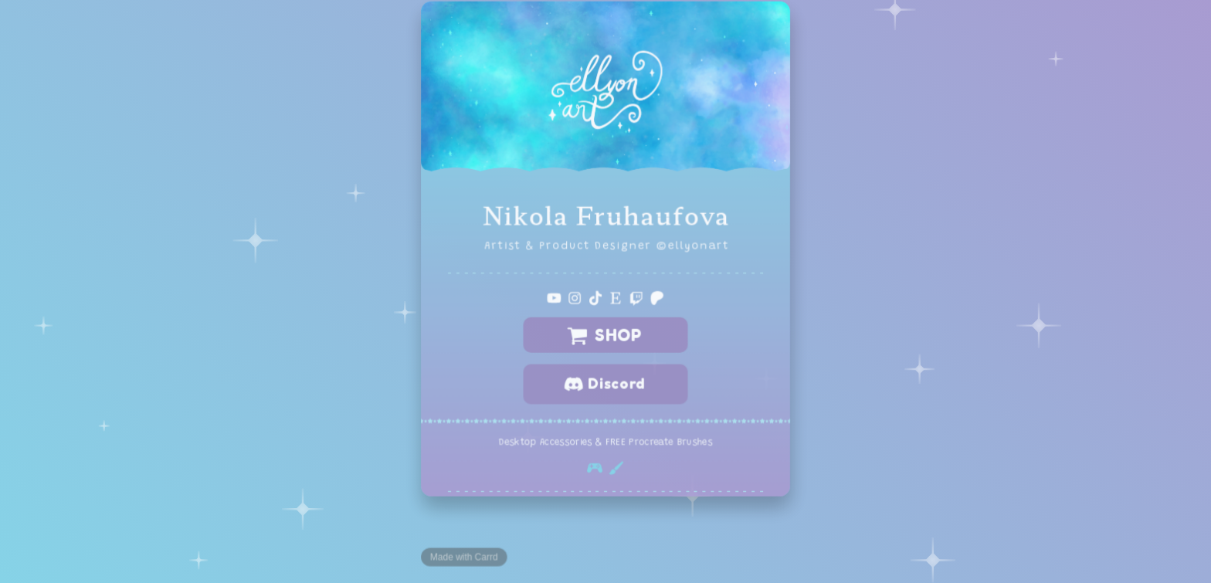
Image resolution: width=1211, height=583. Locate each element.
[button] (554, 298)
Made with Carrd (464, 556)
